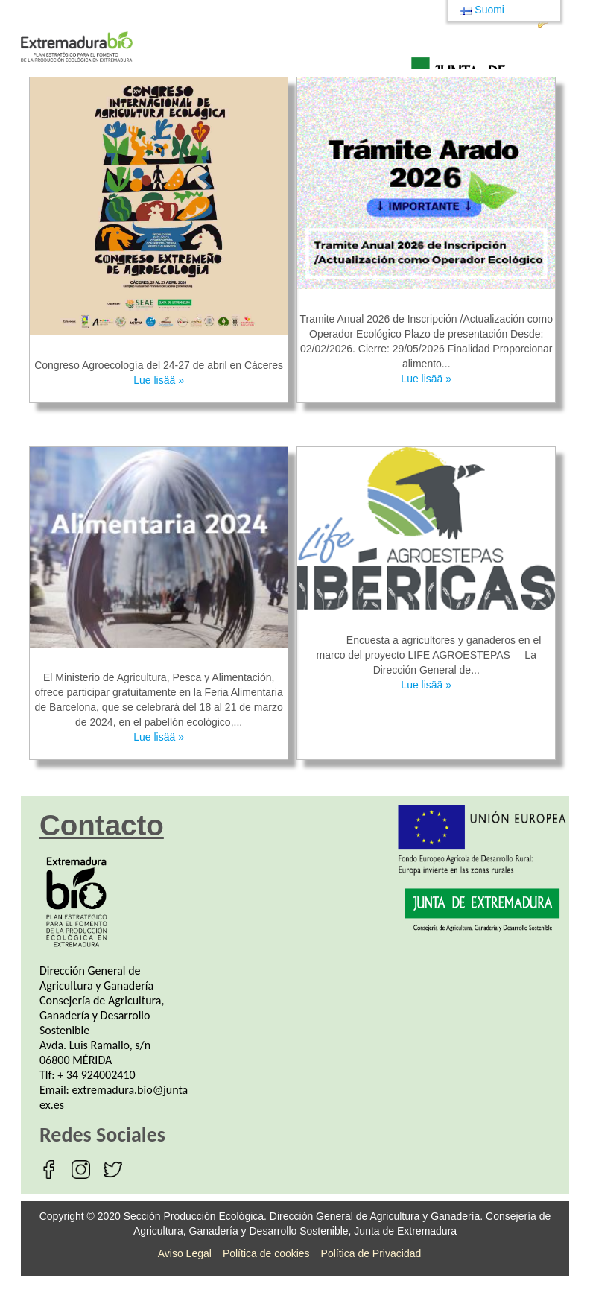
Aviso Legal (185, 1253)
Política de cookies (266, 1253)
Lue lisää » (158, 380)
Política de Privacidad (371, 1253)
